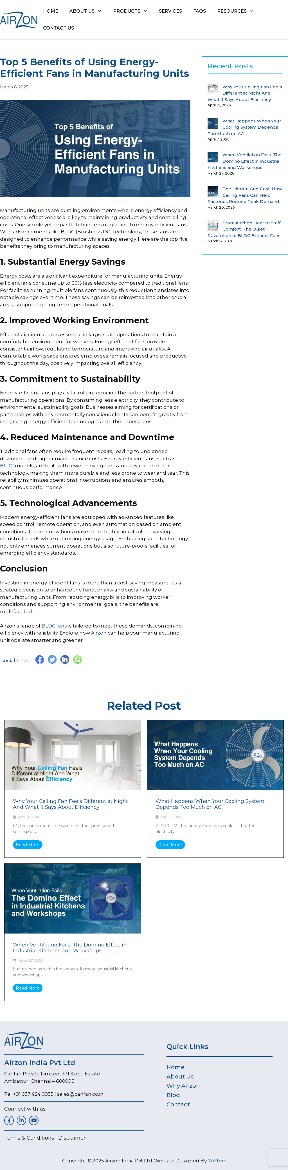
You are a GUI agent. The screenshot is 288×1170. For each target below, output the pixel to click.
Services (170, 11)
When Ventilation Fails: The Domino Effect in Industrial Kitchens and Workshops (245, 161)
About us (88, 11)
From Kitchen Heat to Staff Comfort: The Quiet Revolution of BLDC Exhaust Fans (244, 229)
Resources (238, 11)
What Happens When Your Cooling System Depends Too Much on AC (244, 127)
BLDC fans (53, 626)
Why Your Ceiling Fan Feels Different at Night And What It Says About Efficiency (245, 93)
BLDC (7, 465)
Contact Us (58, 28)
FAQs (199, 11)
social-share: (17, 660)
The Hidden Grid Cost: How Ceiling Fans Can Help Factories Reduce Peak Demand (245, 195)
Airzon (99, 633)
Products (133, 11)
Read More (28, 844)
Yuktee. (217, 1161)
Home (50, 11)
